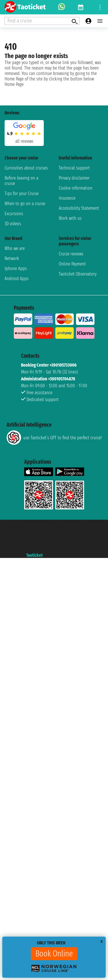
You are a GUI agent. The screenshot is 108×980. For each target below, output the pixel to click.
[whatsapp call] (61, 7)
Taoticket (34, 555)
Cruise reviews (71, 254)
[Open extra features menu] (42, 21)
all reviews (24, 141)
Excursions (14, 213)
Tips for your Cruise (22, 193)
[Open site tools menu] (99, 7)
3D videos (13, 223)
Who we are (15, 248)
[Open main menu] (99, 21)
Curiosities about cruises (26, 168)
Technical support (74, 168)
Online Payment (72, 264)
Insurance (67, 198)
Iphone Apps (16, 268)
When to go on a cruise (25, 203)
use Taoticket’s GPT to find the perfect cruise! (54, 437)
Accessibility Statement (79, 208)
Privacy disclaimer (74, 178)
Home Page (14, 84)
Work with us (70, 218)
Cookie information (75, 188)
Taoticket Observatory (77, 274)
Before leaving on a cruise (21, 180)
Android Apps (17, 278)
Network (12, 258)
